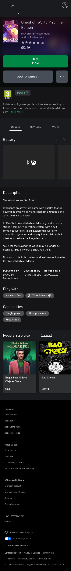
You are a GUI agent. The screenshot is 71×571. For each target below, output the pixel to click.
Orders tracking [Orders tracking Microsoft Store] (12, 504)
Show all (46, 335)
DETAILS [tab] (15, 126)
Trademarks (10, 558)
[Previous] (56, 139)
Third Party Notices (26, 558)
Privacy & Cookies (31, 552)
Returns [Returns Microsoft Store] (8, 498)
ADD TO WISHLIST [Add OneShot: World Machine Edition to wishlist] (28, 76)
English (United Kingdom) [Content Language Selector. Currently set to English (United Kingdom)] (21, 532)
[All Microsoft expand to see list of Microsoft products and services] (4, 5)
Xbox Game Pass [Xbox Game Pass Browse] (12, 426)
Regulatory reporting (36, 564)
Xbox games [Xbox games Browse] (10, 420)
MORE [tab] (55, 126)
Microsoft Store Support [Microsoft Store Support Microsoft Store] (16, 492)
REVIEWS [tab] (35, 126)
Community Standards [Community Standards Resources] (15, 462)
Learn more (16, 112)
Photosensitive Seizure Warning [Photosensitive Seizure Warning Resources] (19, 468)
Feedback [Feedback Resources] (9, 456)
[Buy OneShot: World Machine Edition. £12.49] (35, 61)
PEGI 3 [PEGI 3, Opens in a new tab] (23, 92)
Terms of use (48, 552)
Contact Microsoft (13, 552)
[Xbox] (10, 13)
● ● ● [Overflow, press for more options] (62, 76)
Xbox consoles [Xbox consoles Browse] (11, 414)
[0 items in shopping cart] (55, 5)
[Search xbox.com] (13, 5)
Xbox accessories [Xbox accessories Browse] (12, 433)
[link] (19, 367)
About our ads (44, 558)
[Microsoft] (35, 3)
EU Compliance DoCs (14, 564)
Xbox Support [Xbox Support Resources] (11, 450)
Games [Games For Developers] (8, 521)
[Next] (64, 139)
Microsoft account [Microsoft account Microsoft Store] (13, 486)
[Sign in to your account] (64, 5)
